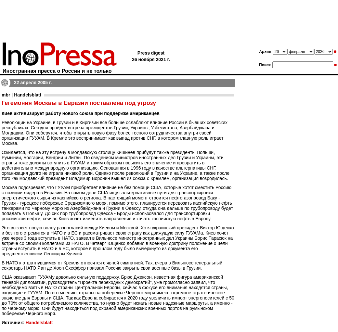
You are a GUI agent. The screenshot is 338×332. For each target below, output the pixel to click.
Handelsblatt (39, 322)
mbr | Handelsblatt (21, 94)
